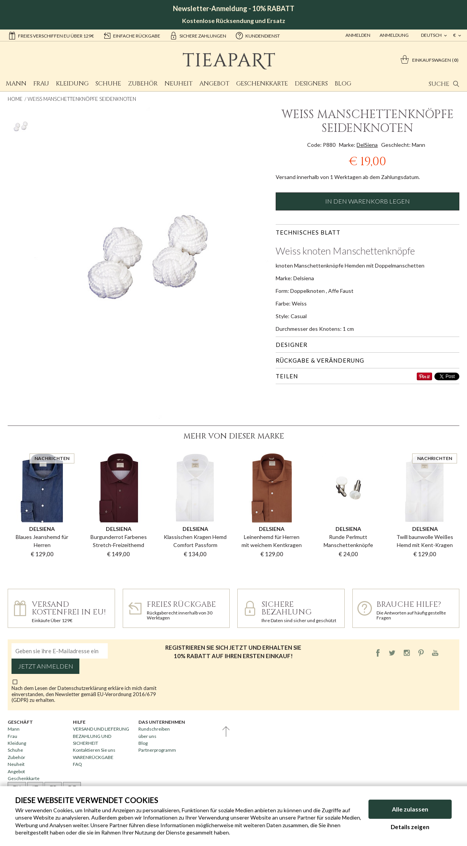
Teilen (287, 376)
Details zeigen (410, 826)
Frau (41, 83)
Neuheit (178, 83)
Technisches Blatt (308, 232)
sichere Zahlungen (197, 35)
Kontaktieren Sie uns (94, 750)
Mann (16, 83)
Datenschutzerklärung (83, 688)
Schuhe (108, 83)
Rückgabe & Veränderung (320, 360)
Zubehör (143, 83)
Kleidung (72, 83)
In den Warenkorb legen (367, 201)
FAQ (77, 764)
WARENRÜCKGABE (93, 757)
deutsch (431, 35)
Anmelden (357, 35)
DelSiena (367, 144)
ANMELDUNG (394, 35)
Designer (291, 344)
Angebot (214, 83)
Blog (343, 83)
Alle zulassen (410, 809)
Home (15, 99)
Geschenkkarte (262, 83)
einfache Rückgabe (131, 35)
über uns (147, 736)
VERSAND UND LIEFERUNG (101, 729)
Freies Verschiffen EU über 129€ (51, 35)
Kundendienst (257, 35)
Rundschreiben (154, 729)
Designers (311, 83)
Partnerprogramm (157, 750)
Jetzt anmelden (45, 666)
